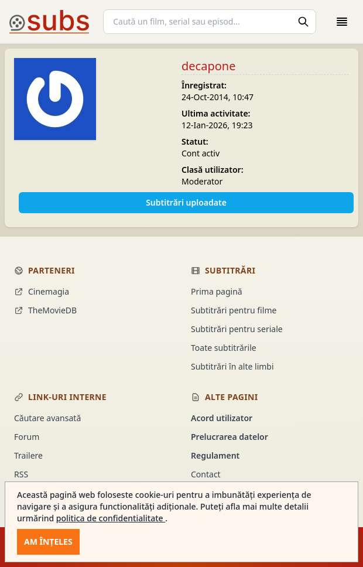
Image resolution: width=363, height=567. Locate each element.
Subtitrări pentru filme (233, 310)
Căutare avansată (47, 417)
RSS (21, 474)
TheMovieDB (45, 310)
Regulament (215, 455)
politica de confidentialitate (110, 518)
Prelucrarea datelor (229, 436)
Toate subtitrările (223, 347)
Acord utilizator (221, 417)
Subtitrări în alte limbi (232, 366)
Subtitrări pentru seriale (237, 328)
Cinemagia (41, 291)
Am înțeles (48, 541)
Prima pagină (216, 291)
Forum (26, 436)
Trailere (28, 455)
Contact (206, 474)
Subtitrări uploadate (186, 202)
